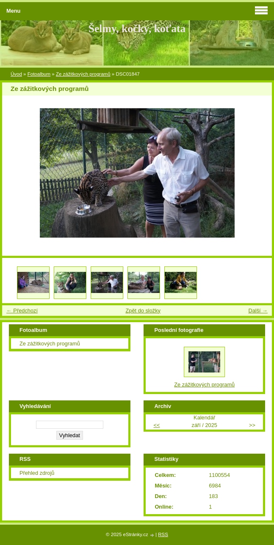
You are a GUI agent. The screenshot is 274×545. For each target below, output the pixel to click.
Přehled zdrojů (37, 473)
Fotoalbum (39, 74)
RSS (163, 534)
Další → (258, 310)
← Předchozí (22, 310)
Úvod (16, 74)
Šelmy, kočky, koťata (137, 28)
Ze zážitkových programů (83, 74)
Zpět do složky (143, 310)
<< (157, 425)
